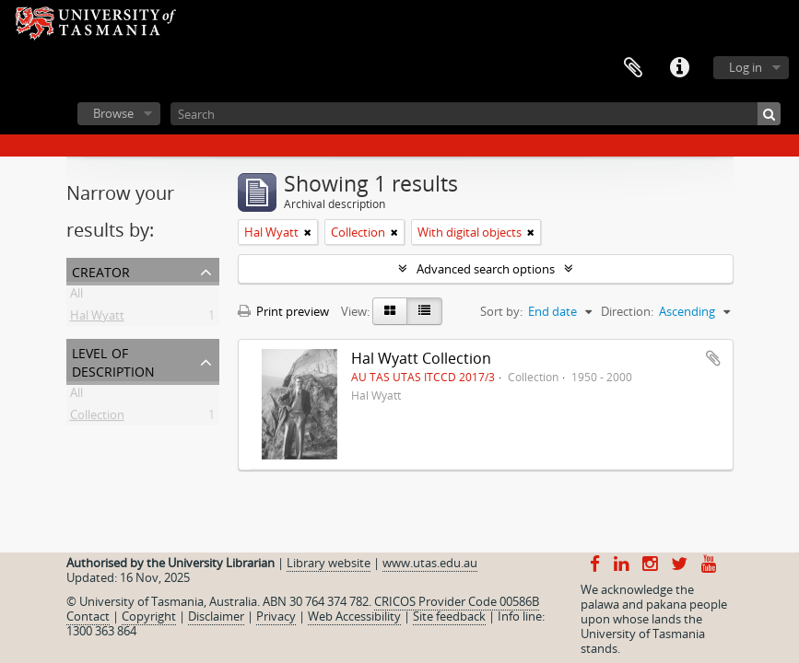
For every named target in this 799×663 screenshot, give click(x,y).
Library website (328, 562)
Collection (97, 418)
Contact (88, 616)
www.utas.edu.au (429, 562)
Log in (745, 67)
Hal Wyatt (97, 318)
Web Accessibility (354, 616)
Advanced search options (486, 269)
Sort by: (501, 311)
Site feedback (449, 616)
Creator (101, 270)
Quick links (679, 68)
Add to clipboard (713, 358)
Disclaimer (216, 616)
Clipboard (633, 68)
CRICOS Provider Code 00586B (456, 601)
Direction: (627, 311)
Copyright (149, 616)
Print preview (283, 311)
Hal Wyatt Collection (421, 358)
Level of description (113, 360)
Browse (113, 113)
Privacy (276, 616)
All (76, 296)
